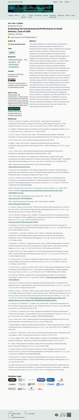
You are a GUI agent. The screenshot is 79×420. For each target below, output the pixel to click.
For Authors (24, 16)
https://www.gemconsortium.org (19, 167)
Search (73, 15)
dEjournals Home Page (15, 2)
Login (61, 2)
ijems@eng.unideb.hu (18, 417)
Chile (25, 60)
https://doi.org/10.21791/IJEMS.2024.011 (22, 37)
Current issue (31, 16)
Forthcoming (38, 15)
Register (55, 2)
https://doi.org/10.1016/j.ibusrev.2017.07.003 (23, 222)
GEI (19, 62)
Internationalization (14, 67)
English (67, 2)
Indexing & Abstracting (52, 16)
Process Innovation (13, 64)
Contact (67, 15)
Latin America (12, 62)
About (17, 15)
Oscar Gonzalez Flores (17, 44)
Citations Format (14, 109)
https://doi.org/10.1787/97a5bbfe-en (20, 198)
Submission (60, 15)
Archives (45, 15)
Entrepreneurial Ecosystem (15, 60)
